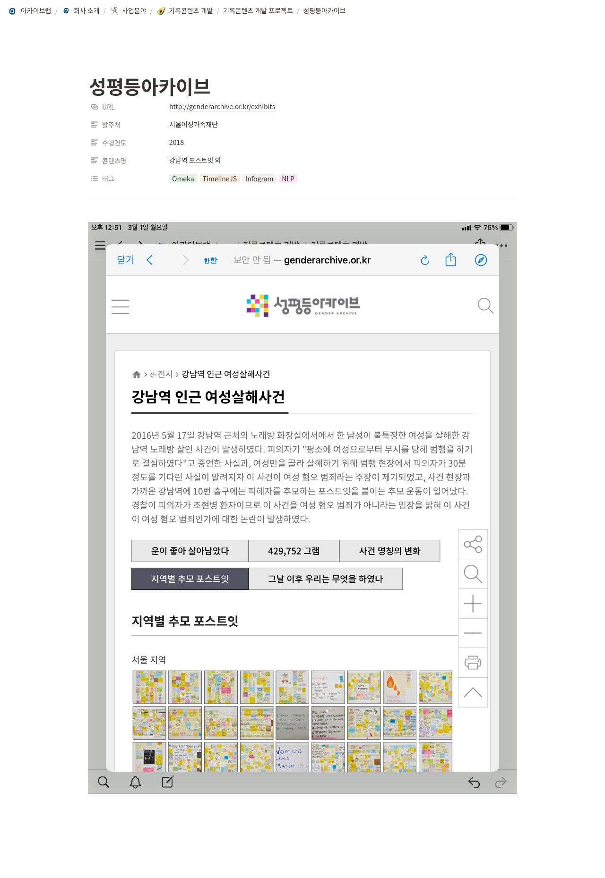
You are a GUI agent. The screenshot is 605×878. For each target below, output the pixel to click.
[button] (30, 11)
